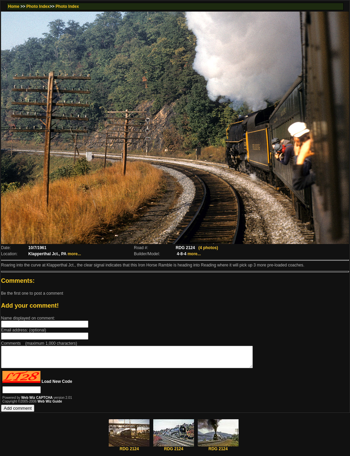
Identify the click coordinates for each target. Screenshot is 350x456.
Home (13, 6)
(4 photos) (208, 247)
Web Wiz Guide (50, 405)
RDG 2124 (129, 451)
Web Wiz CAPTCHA (37, 402)
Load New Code (56, 385)
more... (74, 253)
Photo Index (38, 6)
